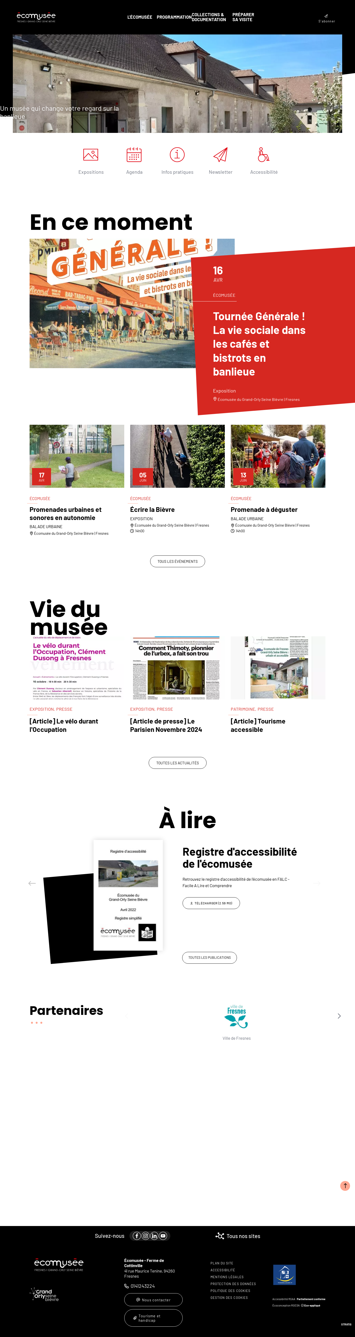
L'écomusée (139, 17)
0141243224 (143, 1286)
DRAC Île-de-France (195, 1040)
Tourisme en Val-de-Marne (278, 1040)
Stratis (346, 1324)
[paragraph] (132, 303)
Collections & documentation (209, 17)
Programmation (174, 17)
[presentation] (177, 83)
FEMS (319, 1038)
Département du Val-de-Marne (236, 1040)
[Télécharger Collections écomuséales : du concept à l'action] (211, 896)
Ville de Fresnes (154, 1038)
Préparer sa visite (243, 17)
